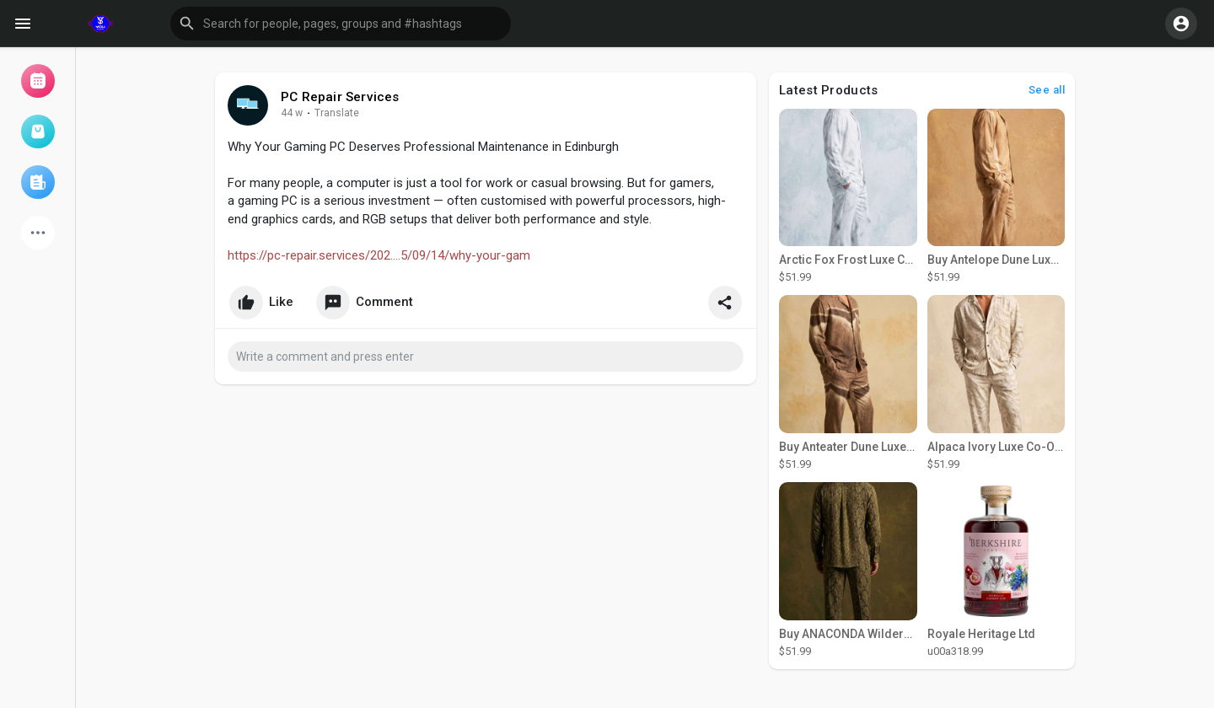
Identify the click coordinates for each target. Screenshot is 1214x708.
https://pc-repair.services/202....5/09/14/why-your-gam (379, 255)
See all (1047, 89)
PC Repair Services (340, 97)
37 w (292, 113)
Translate (336, 113)
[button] (340, 23)
